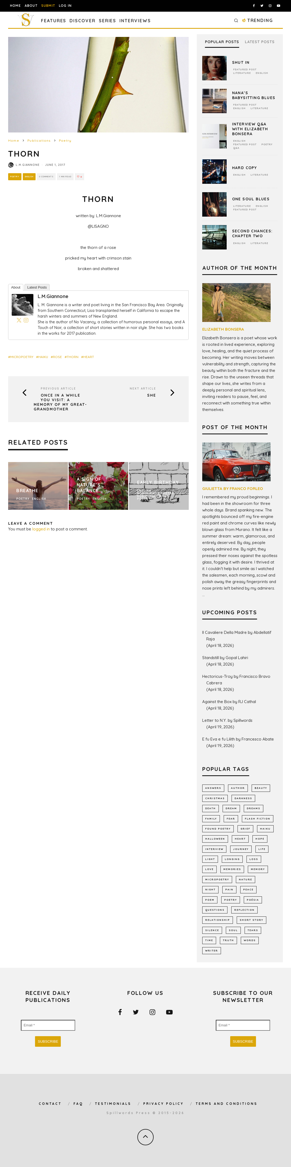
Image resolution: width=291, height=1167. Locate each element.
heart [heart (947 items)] (240, 838)
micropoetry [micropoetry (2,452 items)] (217, 879)
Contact (50, 1104)
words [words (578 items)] (250, 940)
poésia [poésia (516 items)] (253, 899)
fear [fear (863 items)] (231, 818)
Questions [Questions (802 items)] (214, 909)
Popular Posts (222, 42)
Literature (242, 72)
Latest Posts (37, 287)
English (29, 176)
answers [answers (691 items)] (213, 787)
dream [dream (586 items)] (231, 808)
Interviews (135, 20)
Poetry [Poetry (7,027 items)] (230, 899)
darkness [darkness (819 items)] (243, 798)
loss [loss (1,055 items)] (253, 859)
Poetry (15, 176)
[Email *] (48, 1025)
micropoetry (21, 357)
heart (88, 357)
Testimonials (113, 1104)
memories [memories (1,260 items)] (232, 869)
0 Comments (48, 176)
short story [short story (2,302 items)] (251, 919)
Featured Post (245, 69)
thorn (72, 357)
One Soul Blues (251, 199)
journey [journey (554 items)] (241, 848)
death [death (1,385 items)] (210, 808)
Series (107, 20)
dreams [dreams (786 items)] (253, 808)
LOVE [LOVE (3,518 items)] (209, 869)
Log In (65, 6)
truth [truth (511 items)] (228, 940)
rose (57, 357)
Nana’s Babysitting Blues (254, 95)
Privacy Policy (163, 1104)
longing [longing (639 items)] (232, 859)
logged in (41, 529)
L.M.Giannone (28, 165)
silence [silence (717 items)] (212, 930)
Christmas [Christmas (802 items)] (215, 798)
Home (15, 6)
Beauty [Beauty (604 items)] (261, 787)
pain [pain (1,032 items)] (229, 889)
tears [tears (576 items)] (253, 930)
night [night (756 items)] (210, 889)
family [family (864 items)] (211, 818)
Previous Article (58, 388)
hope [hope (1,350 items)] (259, 838)
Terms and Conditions (227, 1104)
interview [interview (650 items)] (214, 848)
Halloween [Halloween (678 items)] (215, 838)
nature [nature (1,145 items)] (245, 879)
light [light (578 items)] (210, 859)
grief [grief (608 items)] (245, 828)
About (31, 6)
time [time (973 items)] (209, 940)
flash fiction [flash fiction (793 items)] (257, 818)
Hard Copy (244, 167)
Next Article (143, 388)
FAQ (78, 1104)
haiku (43, 357)
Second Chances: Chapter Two (252, 233)
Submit (48, 6)
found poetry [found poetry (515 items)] (218, 828)
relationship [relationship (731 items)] (217, 919)
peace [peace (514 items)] (248, 889)
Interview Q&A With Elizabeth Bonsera (250, 129)
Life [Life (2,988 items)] (261, 848)
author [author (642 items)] (238, 787)
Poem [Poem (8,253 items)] (209, 899)
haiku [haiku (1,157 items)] (265, 828)
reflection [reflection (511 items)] (244, 909)
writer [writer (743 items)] (211, 950)
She (151, 395)
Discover (82, 20)
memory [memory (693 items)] (258, 869)
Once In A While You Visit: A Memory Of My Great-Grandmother (60, 402)
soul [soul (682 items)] (233, 930)
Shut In (241, 62)
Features (53, 20)
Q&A (236, 147)
